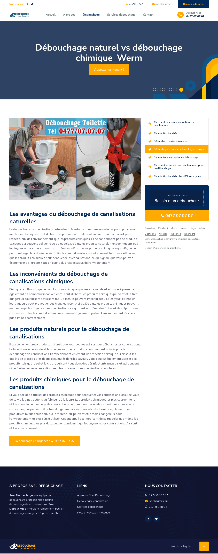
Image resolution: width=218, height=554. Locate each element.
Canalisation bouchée (163, 133)
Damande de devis (193, 4)
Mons (174, 228)
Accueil (51, 15)
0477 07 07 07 (177, 215)
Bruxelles (150, 228)
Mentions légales (181, 547)
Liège (193, 228)
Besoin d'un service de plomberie (163, 247)
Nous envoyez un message (93, 512)
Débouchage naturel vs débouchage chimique (176, 149)
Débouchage (91, 15)
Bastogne (150, 233)
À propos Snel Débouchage (94, 495)
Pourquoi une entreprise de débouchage (173, 157)
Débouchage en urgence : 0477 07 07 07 (45, 441)
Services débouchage (121, 15)
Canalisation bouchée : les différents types (175, 176)
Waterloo (175, 233)
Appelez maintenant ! (109, 70)
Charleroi (163, 228)
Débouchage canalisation (92, 501)
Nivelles (163, 233)
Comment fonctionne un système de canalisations (171, 124)
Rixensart (189, 233)
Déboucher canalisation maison (168, 141)
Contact (148, 15)
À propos (69, 15)
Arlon (202, 228)
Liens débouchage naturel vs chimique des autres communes (172, 240)
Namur (183, 228)
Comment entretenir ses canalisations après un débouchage (176, 167)
